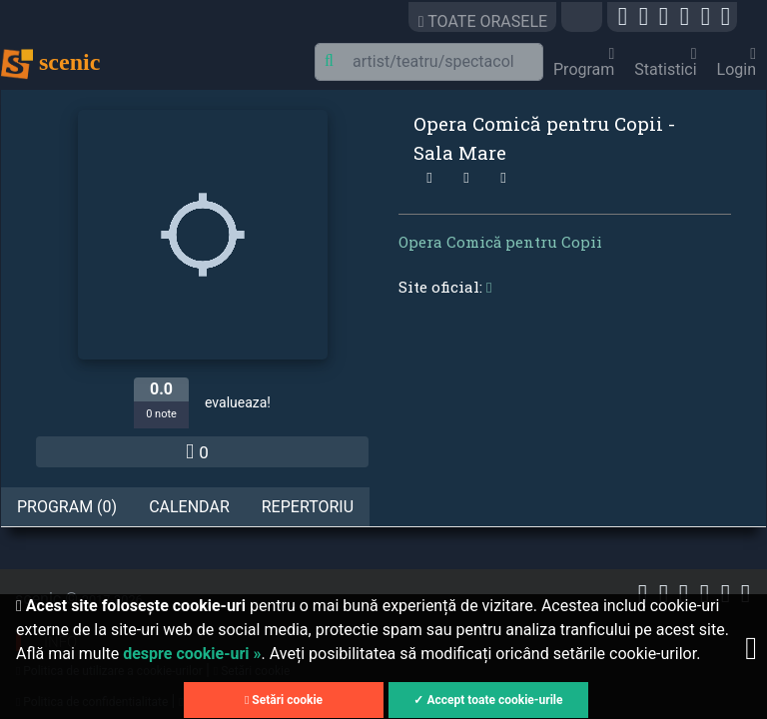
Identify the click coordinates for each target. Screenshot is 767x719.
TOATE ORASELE (482, 21)
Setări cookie (284, 700)
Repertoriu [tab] (308, 506)
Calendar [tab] (189, 506)
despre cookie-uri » (192, 653)
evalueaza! (238, 402)
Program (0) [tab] (67, 506)
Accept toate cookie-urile (494, 700)
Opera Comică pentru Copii (500, 242)
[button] (584, 21)
